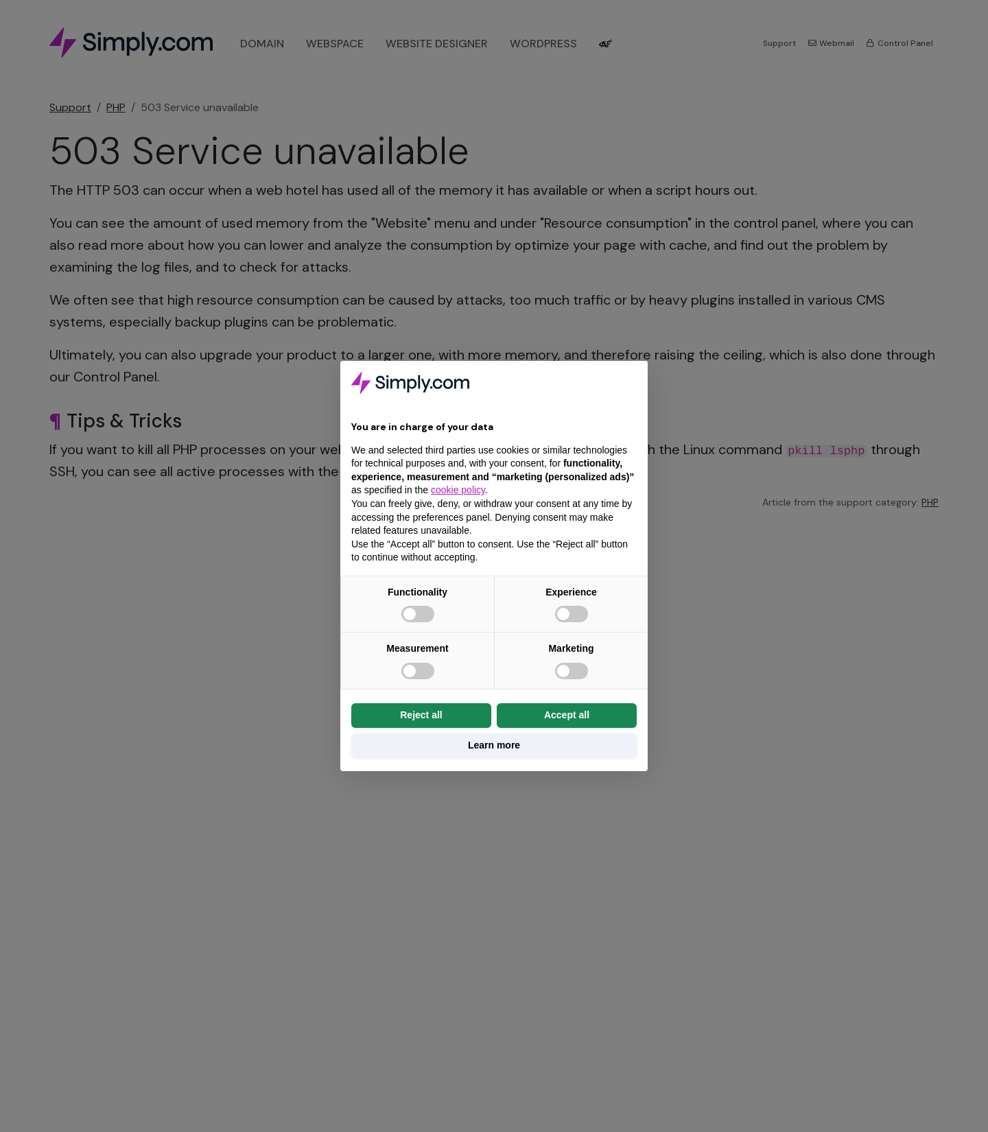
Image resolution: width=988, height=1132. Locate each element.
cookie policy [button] (458, 489)
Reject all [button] (421, 714)
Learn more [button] (494, 745)
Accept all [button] (566, 714)
